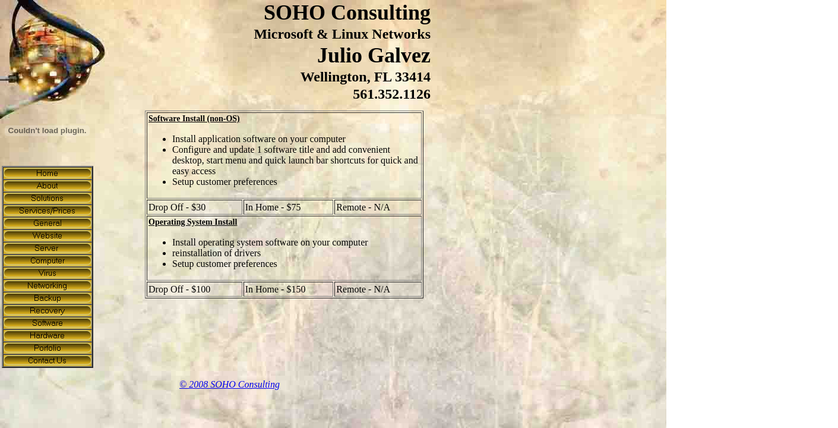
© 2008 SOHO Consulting (229, 384)
